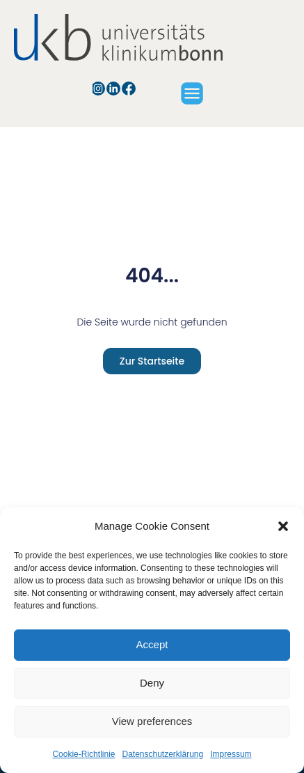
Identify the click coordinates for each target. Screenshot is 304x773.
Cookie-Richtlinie (83, 754)
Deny (152, 683)
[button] (283, 526)
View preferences (152, 721)
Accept (152, 644)
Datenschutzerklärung (162, 754)
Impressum (230, 754)
